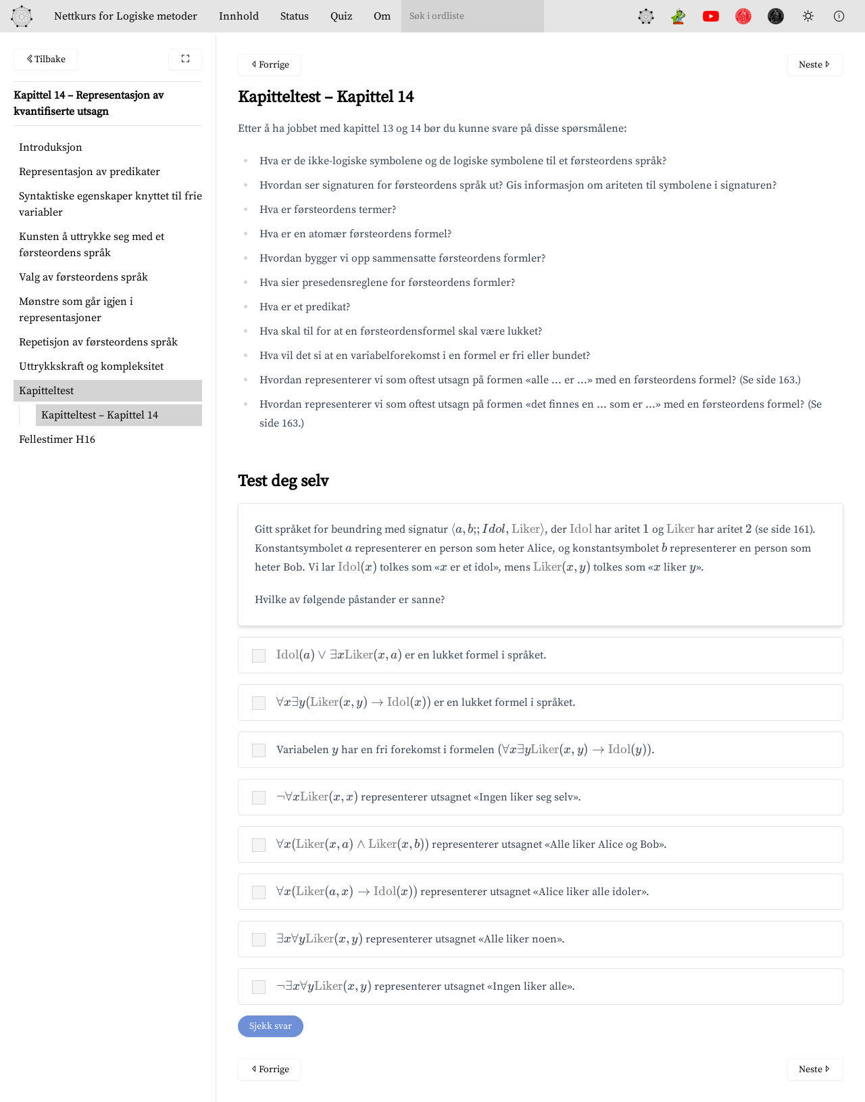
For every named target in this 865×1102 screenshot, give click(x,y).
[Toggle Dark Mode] (808, 16)
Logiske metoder (125, 16)
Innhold (239, 16)
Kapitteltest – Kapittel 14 (99, 415)
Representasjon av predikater (89, 171)
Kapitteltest (46, 391)
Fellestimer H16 (57, 439)
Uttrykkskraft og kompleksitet (91, 366)
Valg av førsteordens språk (83, 277)
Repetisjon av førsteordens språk (98, 342)
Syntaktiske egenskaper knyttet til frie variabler (110, 204)
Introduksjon (50, 147)
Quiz (341, 16)
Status (294, 16)
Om (382, 16)
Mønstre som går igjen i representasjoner (76, 310)
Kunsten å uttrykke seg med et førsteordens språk (91, 245)
